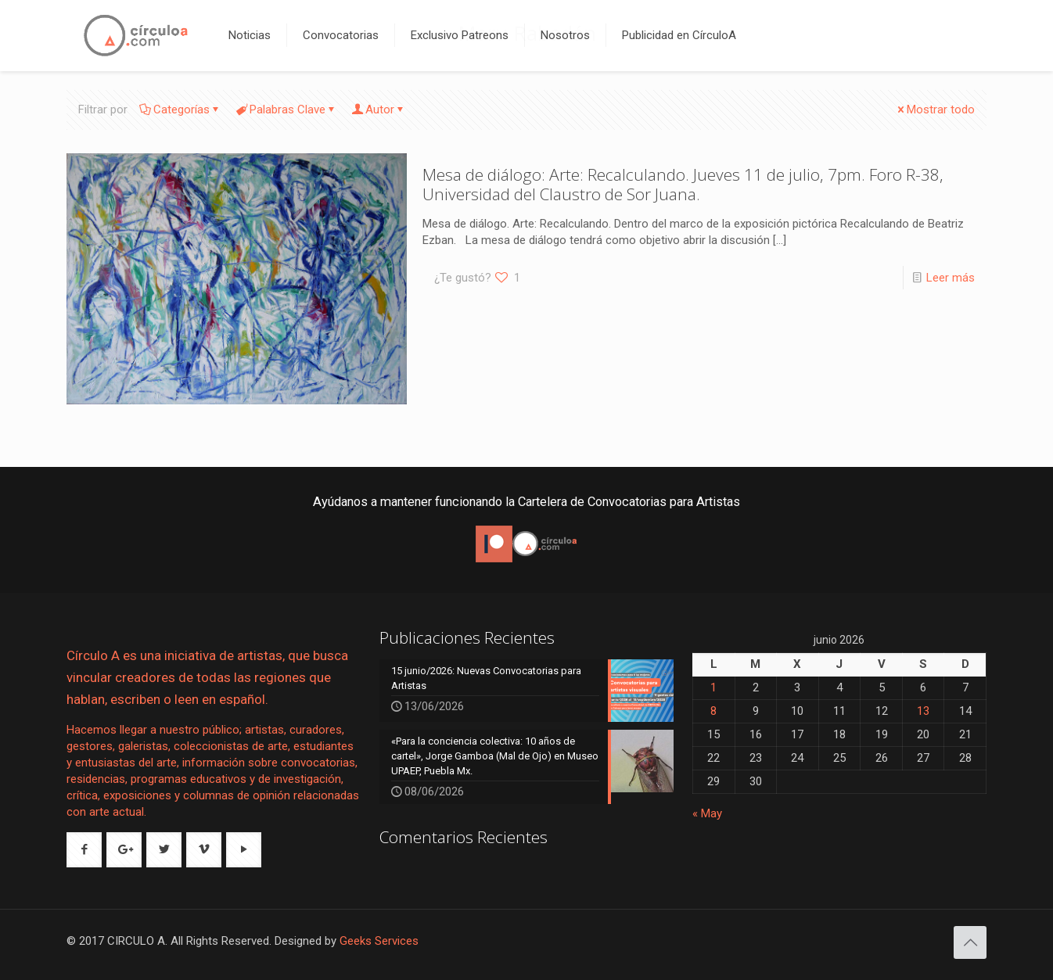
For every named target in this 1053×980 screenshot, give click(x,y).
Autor (378, 109)
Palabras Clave (286, 109)
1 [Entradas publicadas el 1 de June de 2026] (713, 687)
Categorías (180, 109)
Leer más (950, 278)
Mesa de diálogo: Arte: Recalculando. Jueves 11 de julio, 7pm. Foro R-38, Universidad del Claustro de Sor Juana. (682, 184)
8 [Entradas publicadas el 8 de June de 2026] (713, 711)
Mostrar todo (935, 109)
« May (707, 813)
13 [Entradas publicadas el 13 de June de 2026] (923, 711)
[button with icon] (84, 849)
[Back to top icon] (970, 942)
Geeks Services (379, 941)
